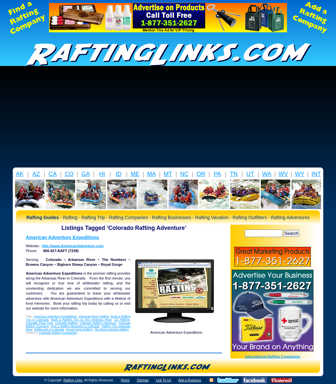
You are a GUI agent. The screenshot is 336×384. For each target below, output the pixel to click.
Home (125, 380)
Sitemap (143, 380)
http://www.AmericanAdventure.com (73, 246)
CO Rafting (121, 319)
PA (217, 174)
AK (20, 174)
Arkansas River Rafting (93, 316)
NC (184, 174)
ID (119, 174)
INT (316, 174)
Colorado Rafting (66, 323)
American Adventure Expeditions (62, 237)
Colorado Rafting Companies (58, 332)
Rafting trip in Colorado (49, 329)
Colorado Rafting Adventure (97, 323)
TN (234, 174)
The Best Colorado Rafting (111, 329)
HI (102, 174)
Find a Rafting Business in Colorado (75, 326)
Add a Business (189, 380)
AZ (36, 174)
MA (151, 174)
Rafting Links (72, 380)
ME (135, 174)
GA (85, 174)
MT (168, 174)
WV (283, 174)
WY (299, 174)
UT (250, 174)
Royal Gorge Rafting (79, 329)
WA (266, 174)
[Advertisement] (168, 118)
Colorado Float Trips (39, 323)
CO (69, 174)
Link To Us (163, 380)
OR (200, 174)
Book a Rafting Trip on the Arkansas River (81, 319)
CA (53, 174)
